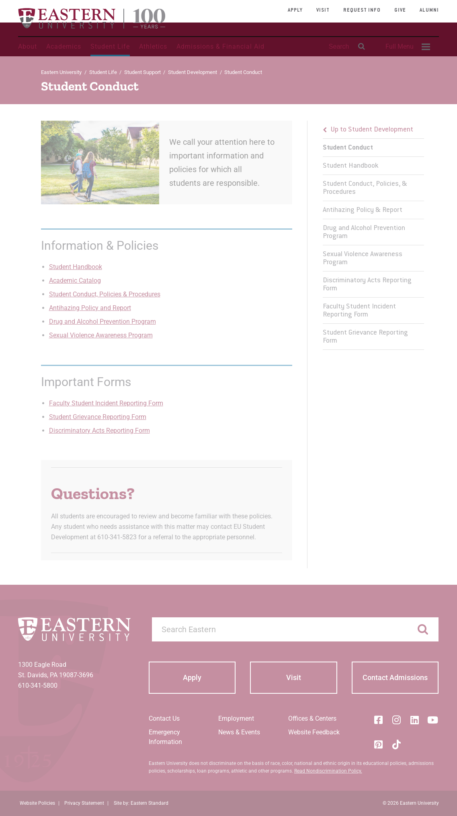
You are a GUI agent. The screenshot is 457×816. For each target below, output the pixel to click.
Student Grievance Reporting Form (97, 417)
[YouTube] (432, 720)
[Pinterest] (378, 744)
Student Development (192, 72)
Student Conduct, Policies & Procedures (104, 294)
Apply (295, 10)
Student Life (110, 46)
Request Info (362, 10)
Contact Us (164, 718)
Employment (236, 718)
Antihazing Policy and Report (90, 308)
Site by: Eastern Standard (141, 803)
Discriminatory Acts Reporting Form (99, 430)
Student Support (142, 72)
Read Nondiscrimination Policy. (328, 771)
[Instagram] (396, 720)
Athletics (153, 46)
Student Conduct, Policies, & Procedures (365, 188)
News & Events (239, 732)
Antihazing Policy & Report (362, 210)
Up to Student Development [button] (372, 130)
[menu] (373, 235)
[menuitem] (407, 46)
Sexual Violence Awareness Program (101, 335)
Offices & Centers (312, 718)
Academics (63, 46)
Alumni (429, 10)
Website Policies (37, 803)
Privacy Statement (84, 803)
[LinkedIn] (414, 720)
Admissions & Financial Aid (220, 46)
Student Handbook (75, 267)
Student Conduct (348, 148)
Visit (323, 10)
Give (400, 10)
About (27, 46)
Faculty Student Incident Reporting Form (106, 403)
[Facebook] (378, 720)
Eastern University (61, 72)
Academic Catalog (75, 280)
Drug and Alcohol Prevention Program (102, 321)
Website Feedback (314, 732)
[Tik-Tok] (396, 744)
